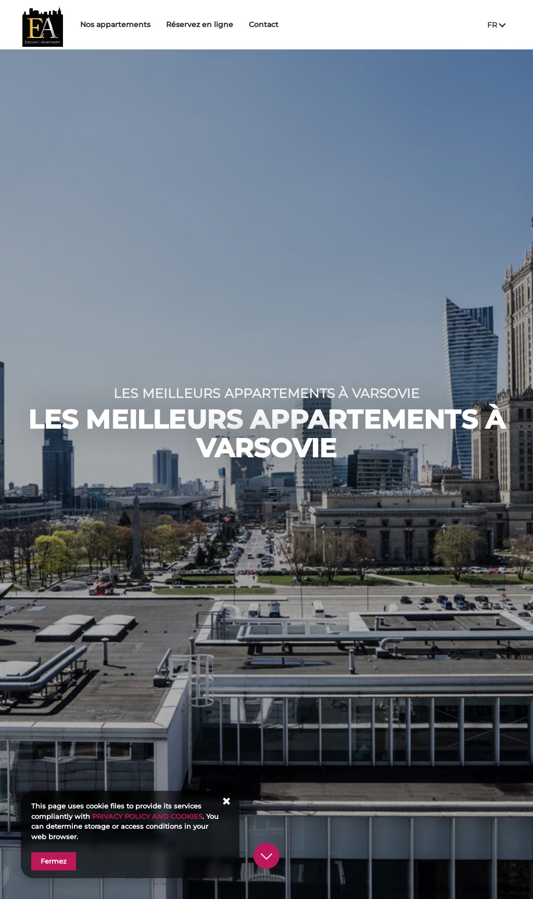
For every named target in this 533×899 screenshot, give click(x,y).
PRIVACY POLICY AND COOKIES (147, 816)
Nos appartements (141, 24)
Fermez (54, 861)
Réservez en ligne (225, 24)
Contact (289, 24)
